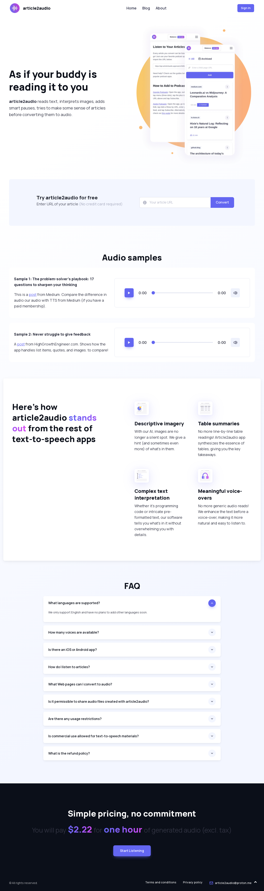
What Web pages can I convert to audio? (80, 684)
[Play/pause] (129, 292)
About (161, 8)
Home (131, 8)
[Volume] (235, 292)
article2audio (30, 8)
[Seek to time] (182, 293)
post (33, 294)
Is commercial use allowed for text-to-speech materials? (93, 736)
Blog (146, 8)
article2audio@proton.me (230, 883)
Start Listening (132, 850)
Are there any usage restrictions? (75, 719)
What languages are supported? (74, 603)
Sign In (246, 8)
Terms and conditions (160, 882)
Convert (222, 202)
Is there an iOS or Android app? (72, 649)
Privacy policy (193, 882)
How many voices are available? (73, 632)
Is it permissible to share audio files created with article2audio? (98, 701)
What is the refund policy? (69, 753)
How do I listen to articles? (69, 667)
